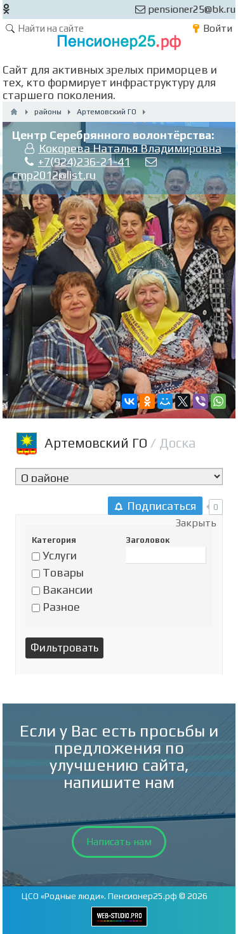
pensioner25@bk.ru (185, 9)
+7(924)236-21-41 (84, 161)
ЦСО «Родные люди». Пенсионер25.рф (99, 896)
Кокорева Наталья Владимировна (130, 148)
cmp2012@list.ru (54, 175)
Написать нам (119, 842)
